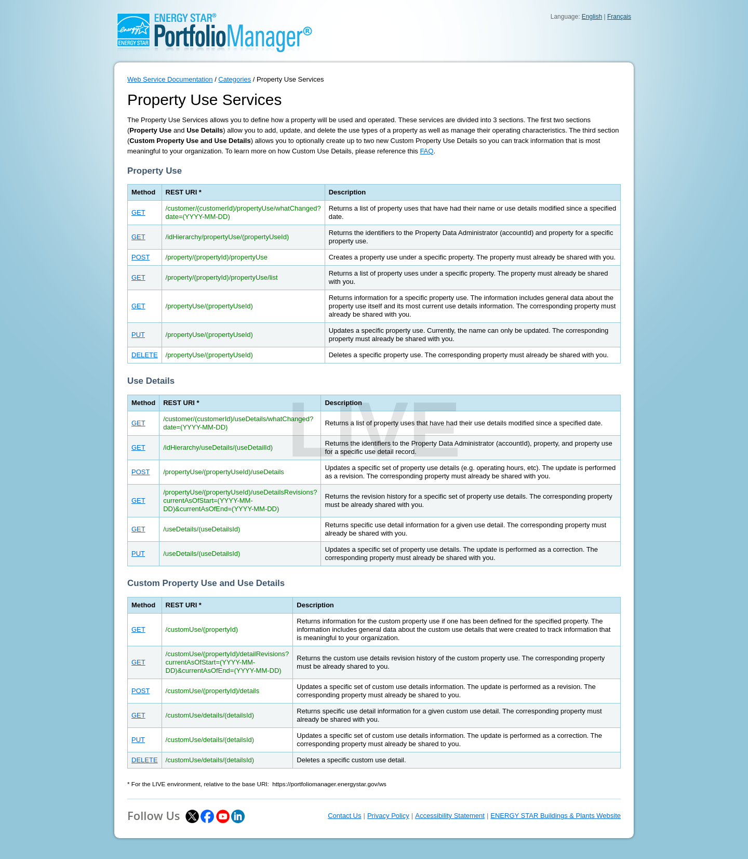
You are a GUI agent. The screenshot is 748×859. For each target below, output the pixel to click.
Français (619, 16)
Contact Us (344, 815)
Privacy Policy (388, 815)
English (592, 16)
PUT (138, 335)
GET (138, 212)
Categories (234, 79)
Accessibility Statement (450, 815)
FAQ (426, 151)
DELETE (144, 355)
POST (140, 257)
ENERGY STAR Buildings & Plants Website (555, 815)
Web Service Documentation (170, 79)
